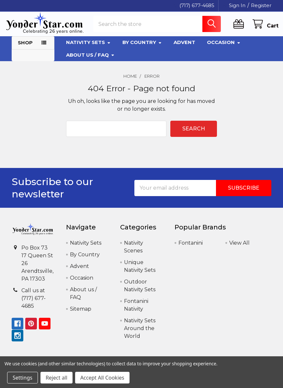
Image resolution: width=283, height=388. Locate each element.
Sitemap (80, 314)
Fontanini (190, 248)
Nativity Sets (88, 48)
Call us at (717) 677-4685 (33, 303)
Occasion (224, 48)
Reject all (56, 377)
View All (239, 248)
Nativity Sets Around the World (139, 334)
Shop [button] (25, 48)
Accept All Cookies (102, 377)
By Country (142, 48)
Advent (184, 48)
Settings (22, 377)
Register (261, 5)
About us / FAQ (90, 60)
